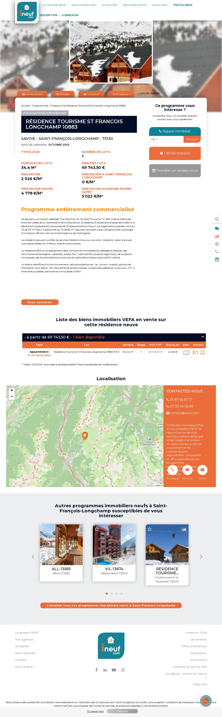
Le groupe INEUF (27, 632)
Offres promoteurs (194, 646)
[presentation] (33, 556)
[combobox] (154, 139)
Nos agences (24, 639)
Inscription (48, 15)
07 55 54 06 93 (179, 406)
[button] (106, 593)
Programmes (40, 105)
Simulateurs (199, 653)
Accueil (25, 105)
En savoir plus (39, 355)
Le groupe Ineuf (54, 5)
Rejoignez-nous (134, 5)
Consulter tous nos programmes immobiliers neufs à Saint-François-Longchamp (111, 605)
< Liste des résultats (149, 92)
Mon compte (24, 666)
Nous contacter (84, 5)
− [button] (11, 397)
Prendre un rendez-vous (175, 170)
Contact (20, 659)
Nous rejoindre (25, 653)
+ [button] (11, 391)
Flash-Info (160, 5)
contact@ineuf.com (182, 413)
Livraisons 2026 (196, 632)
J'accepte (122, 711)
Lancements (198, 639)
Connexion (70, 15)
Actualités (109, 5)
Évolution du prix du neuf (190, 666)
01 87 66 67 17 (179, 400)
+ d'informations (175, 153)
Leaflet (157, 485)
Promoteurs (198, 659)
